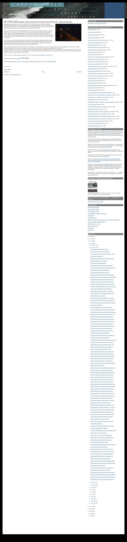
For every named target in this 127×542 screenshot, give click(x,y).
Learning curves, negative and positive (96, 56)
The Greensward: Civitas (93, 211)
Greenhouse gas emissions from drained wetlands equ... (103, 312)
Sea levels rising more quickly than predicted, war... (102, 281)
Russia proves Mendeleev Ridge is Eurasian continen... (103, 474)
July (92, 489)
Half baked (90, 29)
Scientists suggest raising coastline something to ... (102, 316)
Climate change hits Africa (96, 305)
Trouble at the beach (92, 45)
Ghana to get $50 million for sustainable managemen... (102, 309)
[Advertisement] (95, 524)
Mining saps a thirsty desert (96, 256)
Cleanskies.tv (106, 156)
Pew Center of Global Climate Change (96, 222)
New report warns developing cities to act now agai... (102, 274)
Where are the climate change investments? (98, 66)
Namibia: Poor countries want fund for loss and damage (103, 277)
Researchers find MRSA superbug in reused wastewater (103, 430)
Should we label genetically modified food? (100, 337)
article (112, 173)
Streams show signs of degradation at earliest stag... (102, 388)
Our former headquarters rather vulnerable (97, 92)
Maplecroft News (8, 24)
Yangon (54, 61)
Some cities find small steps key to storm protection (102, 351)
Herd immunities (91, 32)
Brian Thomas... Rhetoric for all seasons (97, 23)
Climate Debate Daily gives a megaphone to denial (99, 116)
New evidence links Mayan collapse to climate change (102, 444)
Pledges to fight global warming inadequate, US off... (102, 258)
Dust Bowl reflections (93, 68)
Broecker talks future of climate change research (101, 391)
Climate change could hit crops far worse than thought (102, 463)
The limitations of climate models (97, 465)
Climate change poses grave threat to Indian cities (101, 421)
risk (45, 61)
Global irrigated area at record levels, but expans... (102, 291)
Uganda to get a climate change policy (99, 447)
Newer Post (6, 71)
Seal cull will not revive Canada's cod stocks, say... (102, 381)
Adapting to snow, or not (93, 99)
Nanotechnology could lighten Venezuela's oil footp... (102, 409)
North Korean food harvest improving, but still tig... (101, 416)
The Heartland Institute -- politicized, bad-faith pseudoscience (102, 102)
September (93, 485)
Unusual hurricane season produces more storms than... (103, 267)
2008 (90, 513)
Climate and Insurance (93, 226)
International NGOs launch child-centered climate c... (102, 279)
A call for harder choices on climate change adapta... (102, 293)
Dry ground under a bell (93, 78)
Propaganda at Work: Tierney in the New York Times (100, 118)
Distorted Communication (93, 125)
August (92, 487)
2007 (90, 515)
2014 (90, 238)
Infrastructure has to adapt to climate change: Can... (102, 344)
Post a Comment (8, 69)
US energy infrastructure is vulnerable (99, 428)
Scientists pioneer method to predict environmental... (102, 298)
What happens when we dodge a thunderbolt (98, 85)
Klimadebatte (91, 215)
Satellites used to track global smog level (99, 272)
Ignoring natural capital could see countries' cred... (101, 360)
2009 (90, 511)
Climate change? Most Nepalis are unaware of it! (101, 456)
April (92, 496)
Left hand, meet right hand (94, 42)
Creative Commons (37, 55)
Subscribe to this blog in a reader (95, 201)
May (92, 494)
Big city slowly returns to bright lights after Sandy (101, 370)
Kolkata (38, 61)
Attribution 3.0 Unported (45, 55)
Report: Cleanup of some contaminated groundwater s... (103, 367)
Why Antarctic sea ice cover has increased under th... (102, 414)
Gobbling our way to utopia (94, 59)
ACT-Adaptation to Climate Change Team (97, 213)
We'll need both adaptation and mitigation (97, 106)
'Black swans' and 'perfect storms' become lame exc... (102, 314)
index (31, 61)
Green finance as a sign (93, 109)
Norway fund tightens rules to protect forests (100, 458)
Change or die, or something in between (97, 121)
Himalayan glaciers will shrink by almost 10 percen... (102, 342)
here (111, 147)
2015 (90, 236)
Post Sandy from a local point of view (96, 76)
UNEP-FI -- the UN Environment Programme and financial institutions (103, 219)
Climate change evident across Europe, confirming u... (102, 326)
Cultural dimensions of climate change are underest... (102, 395)
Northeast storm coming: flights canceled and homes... (102, 472)
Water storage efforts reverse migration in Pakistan (102, 354)
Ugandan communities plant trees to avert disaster (101, 358)
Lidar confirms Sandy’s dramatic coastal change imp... (102, 300)
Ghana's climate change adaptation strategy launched (102, 384)
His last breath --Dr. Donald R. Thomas (97, 97)
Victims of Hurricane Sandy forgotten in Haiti (100, 349)
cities (15, 61)
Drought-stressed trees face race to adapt (100, 251)
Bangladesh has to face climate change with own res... (102, 321)
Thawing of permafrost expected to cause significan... (102, 284)
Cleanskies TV (104, 139)
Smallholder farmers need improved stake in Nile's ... (102, 479)
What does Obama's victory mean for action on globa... (103, 477)
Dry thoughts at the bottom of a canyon (97, 40)
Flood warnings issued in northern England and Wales (102, 302)
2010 (90, 508)
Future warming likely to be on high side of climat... (102, 449)
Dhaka (18, 61)
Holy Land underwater (93, 37)
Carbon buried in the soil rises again (98, 433)
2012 (90, 243)
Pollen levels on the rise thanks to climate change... (102, 437)
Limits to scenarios (92, 104)
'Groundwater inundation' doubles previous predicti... (102, 426)
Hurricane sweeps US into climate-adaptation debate (102, 460)
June (92, 491)
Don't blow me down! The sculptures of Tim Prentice (100, 95)
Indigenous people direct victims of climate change (102, 374)
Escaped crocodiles (92, 52)
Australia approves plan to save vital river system (101, 330)
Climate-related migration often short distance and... (102, 412)
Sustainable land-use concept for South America (101, 398)
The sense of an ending (93, 64)
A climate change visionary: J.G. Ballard (97, 114)
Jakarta (35, 61)
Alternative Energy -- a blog (94, 224)
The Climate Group (92, 217)
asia (8, 61)
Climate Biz (97, 161)
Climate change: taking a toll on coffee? (99, 442)
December (93, 245)
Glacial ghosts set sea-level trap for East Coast (101, 440)
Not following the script (93, 34)
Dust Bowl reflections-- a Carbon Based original (101, 307)
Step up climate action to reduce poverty (99, 419)
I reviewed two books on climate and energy (104, 164)
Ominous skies (91, 87)
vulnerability (49, 61)
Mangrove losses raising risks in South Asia (100, 470)
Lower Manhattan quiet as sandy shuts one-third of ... (102, 451)
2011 (90, 506)
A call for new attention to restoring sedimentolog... (102, 454)
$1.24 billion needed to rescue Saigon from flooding (102, 400)
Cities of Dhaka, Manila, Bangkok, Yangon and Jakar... (102, 386)
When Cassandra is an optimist (95, 49)
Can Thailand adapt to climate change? (99, 249)
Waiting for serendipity (18, 55)
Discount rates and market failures (96, 73)
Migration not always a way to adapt (98, 261)
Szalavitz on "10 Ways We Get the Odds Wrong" (99, 111)
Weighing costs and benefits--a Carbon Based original (102, 363)
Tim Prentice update (92, 90)
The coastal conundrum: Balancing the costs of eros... (102, 254)
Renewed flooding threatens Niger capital (99, 270)
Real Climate (91, 230)
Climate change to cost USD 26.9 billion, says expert (102, 407)
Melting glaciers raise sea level (97, 365)
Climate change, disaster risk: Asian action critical (101, 265)
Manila (42, 61)
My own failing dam (92, 83)
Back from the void (92, 80)
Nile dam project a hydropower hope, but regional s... (102, 319)
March (92, 498)
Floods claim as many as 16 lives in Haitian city (101, 435)
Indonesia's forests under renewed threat (99, 333)
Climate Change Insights (93, 209)
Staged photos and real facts (94, 47)
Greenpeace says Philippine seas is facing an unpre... (102, 405)
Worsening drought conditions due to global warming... (102, 372)
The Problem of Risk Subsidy (94, 123)
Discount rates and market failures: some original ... (102, 377)
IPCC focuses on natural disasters (98, 263)
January (93, 503)
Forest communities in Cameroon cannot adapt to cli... (102, 335)
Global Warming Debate (93, 207)
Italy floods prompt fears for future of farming (100, 402)
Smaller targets (91, 54)
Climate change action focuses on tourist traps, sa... (102, 379)
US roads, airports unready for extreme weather (101, 328)
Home (43, 71)
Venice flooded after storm (96, 423)
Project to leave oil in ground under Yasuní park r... (102, 323)
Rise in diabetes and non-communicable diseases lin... (102, 393)
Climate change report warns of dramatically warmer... (102, 356)
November (93, 247)
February (93, 501)
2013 (90, 241)
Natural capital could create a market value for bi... (101, 347)
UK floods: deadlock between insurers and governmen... (103, 286)
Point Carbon (91, 228)
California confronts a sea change (98, 295)
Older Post (79, 71)
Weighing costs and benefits (94, 71)
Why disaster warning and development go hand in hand (103, 340)
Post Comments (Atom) (15, 74)
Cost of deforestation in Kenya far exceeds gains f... (102, 467)
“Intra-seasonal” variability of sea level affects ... (101, 288)
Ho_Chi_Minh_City (25, 61)
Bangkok (12, 61)
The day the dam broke (93, 61)
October (93, 482)
